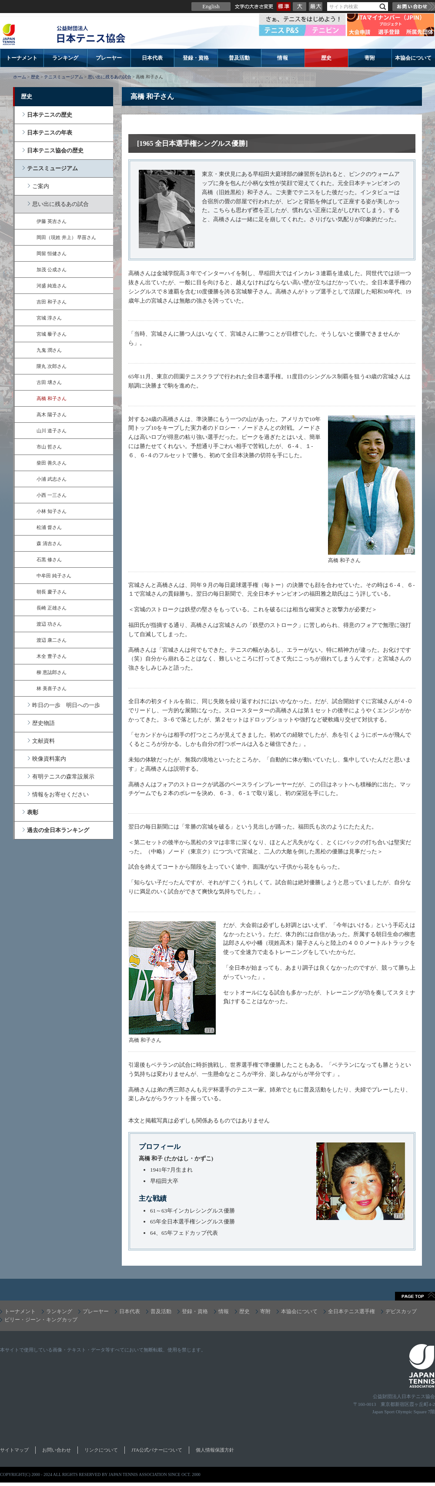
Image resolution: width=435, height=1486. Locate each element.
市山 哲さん (49, 446)
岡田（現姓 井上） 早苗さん (66, 237)
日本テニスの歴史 (49, 114)
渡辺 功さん (49, 624)
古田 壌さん (49, 382)
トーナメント (21, 58)
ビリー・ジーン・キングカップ (40, 1320)
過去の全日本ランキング (58, 830)
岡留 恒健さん (52, 253)
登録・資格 (196, 58)
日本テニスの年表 (49, 132)
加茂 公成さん (52, 269)
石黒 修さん (49, 559)
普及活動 (239, 58)
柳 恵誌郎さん (52, 672)
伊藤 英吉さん (52, 221)
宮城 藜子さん (52, 334)
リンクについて (101, 1449)
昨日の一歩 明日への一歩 (66, 705)
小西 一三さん (52, 495)
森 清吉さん (49, 543)
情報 (282, 58)
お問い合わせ (413, 6)
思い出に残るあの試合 (109, 76)
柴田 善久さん (52, 462)
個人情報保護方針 (215, 1449)
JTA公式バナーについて (156, 1449)
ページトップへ (415, 1296)
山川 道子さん (52, 430)
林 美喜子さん (52, 688)
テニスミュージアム (63, 76)
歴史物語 (43, 723)
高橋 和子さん (52, 398)
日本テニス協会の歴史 (55, 150)
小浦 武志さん (52, 479)
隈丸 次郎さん (52, 366)
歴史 (326, 58)
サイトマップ (14, 1449)
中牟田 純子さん (54, 575)
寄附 (370, 58)
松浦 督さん (49, 527)
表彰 (32, 812)
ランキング (65, 58)
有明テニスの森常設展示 (63, 776)
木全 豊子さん (52, 656)
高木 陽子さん (52, 414)
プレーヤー (109, 58)
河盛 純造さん (52, 285)
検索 (382, 6)
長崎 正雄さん (52, 607)
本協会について (413, 58)
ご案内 (40, 186)
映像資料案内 (49, 758)
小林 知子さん (52, 511)
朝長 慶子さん (52, 591)
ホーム (19, 76)
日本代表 (152, 58)
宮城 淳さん (49, 317)
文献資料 (43, 741)
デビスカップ (401, 1311)
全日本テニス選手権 (351, 1311)
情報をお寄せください (60, 794)
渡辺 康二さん (52, 640)
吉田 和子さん (52, 301)
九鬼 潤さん (49, 350)
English (211, 6)
